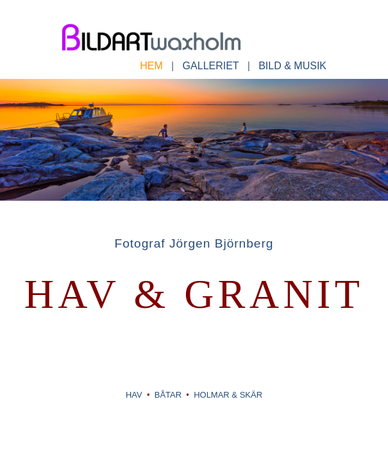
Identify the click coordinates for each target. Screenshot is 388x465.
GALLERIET (211, 65)
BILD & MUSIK (288, 65)
